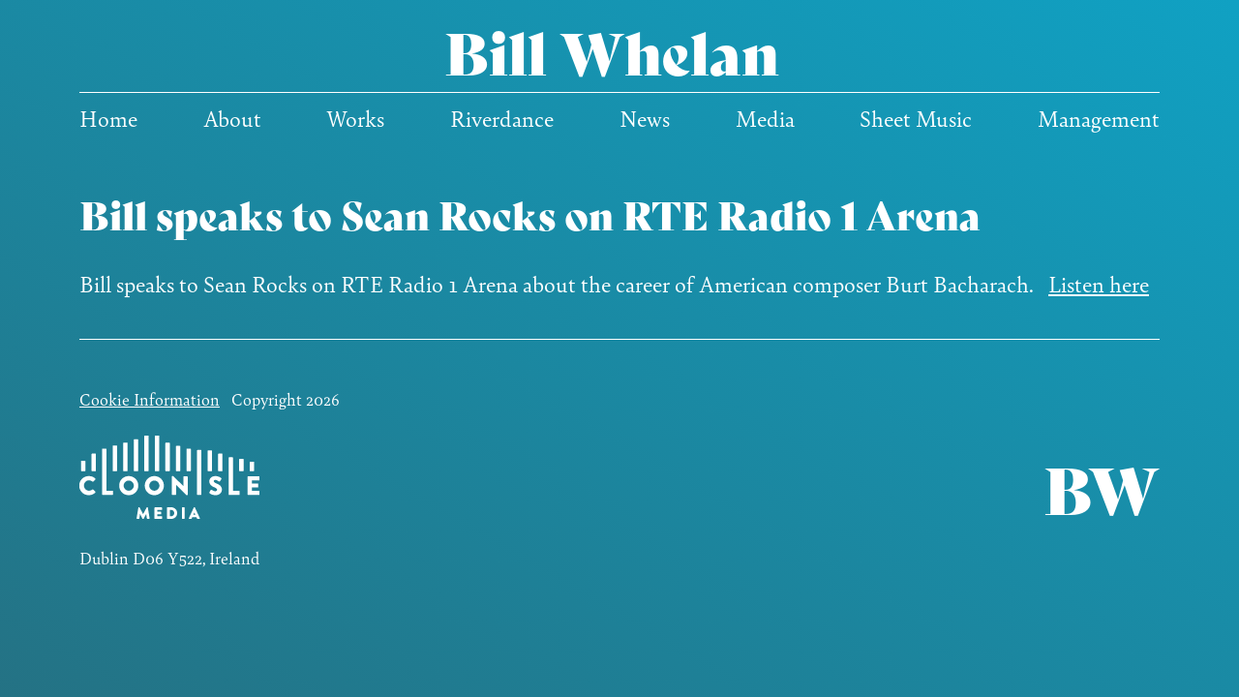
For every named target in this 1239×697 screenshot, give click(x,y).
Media (765, 118)
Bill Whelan (611, 50)
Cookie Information (149, 398)
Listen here (1098, 283)
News (645, 118)
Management (1099, 118)
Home (108, 118)
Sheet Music (916, 118)
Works (355, 118)
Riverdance (502, 118)
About (232, 118)
